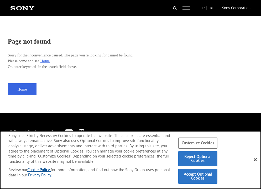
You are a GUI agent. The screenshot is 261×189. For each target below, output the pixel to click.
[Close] (255, 159)
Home (45, 61)
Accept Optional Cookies (198, 176)
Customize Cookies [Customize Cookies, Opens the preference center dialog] (198, 143)
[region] (130, 160)
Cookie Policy (39, 169)
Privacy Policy (39, 175)
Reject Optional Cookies (198, 158)
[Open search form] (175, 8)
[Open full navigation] (186, 8)
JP (203, 8)
